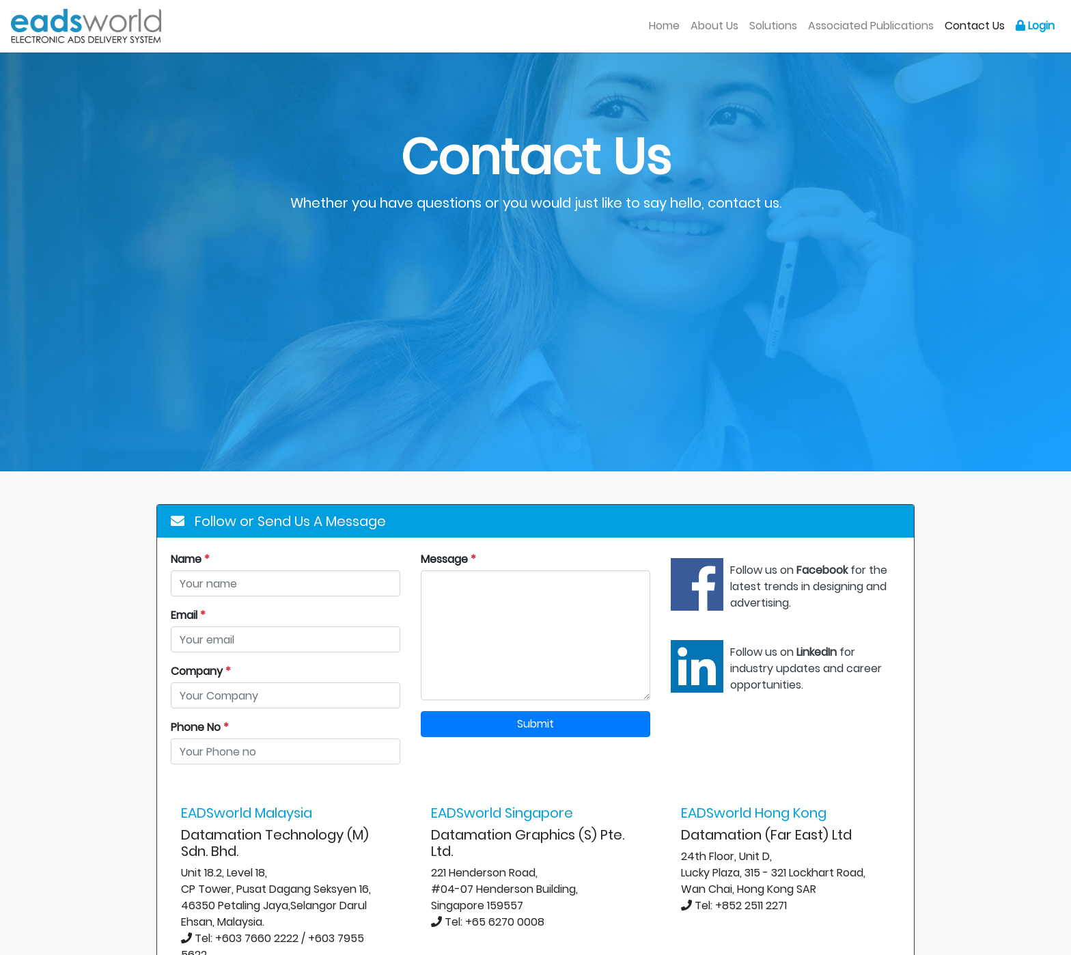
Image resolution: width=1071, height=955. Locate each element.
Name (190, 559)
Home (667, 25)
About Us (714, 25)
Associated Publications (871, 25)
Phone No (200, 727)
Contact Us (975, 25)
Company (201, 671)
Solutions (773, 25)
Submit (535, 724)
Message (448, 559)
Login (1035, 25)
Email (188, 615)
